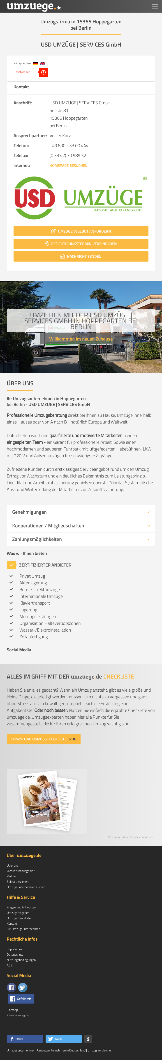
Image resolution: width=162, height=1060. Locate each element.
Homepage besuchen (69, 165)
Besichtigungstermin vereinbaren (81, 244)
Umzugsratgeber (18, 912)
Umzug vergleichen (100, 1050)
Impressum (14, 949)
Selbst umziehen (17, 881)
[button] (25, 1039)
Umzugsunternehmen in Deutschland (61, 1050)
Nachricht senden (81, 256)
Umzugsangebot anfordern (81, 231)
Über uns (13, 865)
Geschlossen (31, 72)
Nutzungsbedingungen (21, 959)
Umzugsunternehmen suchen (26, 887)
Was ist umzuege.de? (21, 870)
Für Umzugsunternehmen (23, 928)
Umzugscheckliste (19, 918)
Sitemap (12, 1009)
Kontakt (12, 923)
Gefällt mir (24, 998)
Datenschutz (15, 954)
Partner (12, 876)
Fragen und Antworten (21, 907)
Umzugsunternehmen (21, 1050)
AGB (10, 965)
